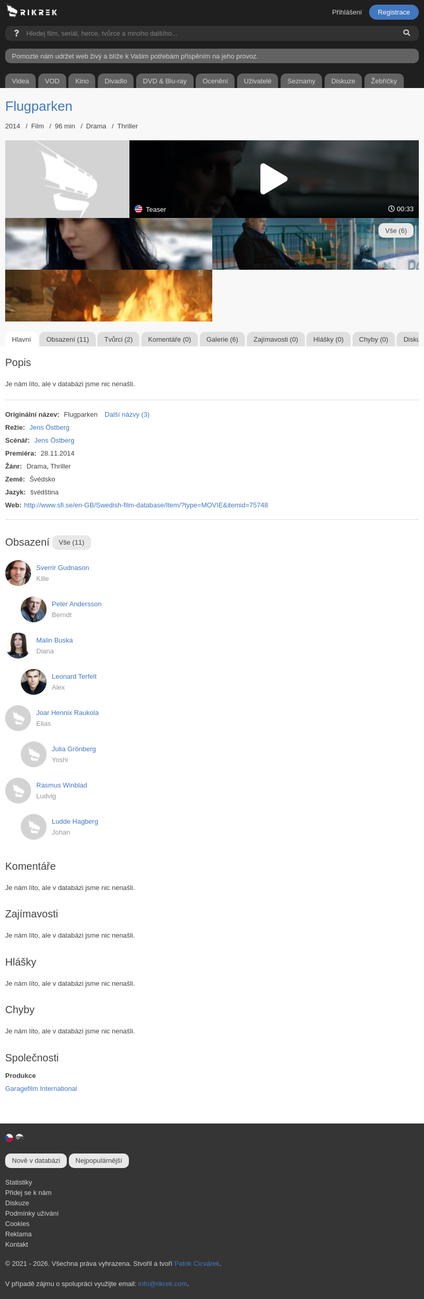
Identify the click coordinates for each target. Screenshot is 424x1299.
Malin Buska (54, 640)
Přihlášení (347, 12)
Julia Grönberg (74, 749)
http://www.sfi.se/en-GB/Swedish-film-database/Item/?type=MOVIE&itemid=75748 (146, 505)
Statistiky (18, 1182)
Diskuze (17, 1203)
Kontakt (16, 1244)
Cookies (17, 1224)
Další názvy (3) (127, 414)
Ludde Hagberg (75, 821)
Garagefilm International (41, 1088)
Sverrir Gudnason (62, 568)
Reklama (18, 1234)
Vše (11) (71, 542)
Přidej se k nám (28, 1192)
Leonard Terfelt (74, 676)
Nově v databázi (36, 1160)
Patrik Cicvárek (197, 1263)
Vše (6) (396, 231)
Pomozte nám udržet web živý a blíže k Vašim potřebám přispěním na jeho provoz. (135, 56)
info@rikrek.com (162, 1284)
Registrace (394, 12)
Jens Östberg (49, 427)
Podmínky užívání (32, 1213)
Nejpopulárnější (99, 1160)
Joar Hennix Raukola (67, 713)
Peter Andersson (76, 604)
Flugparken (38, 106)
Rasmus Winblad (61, 785)
